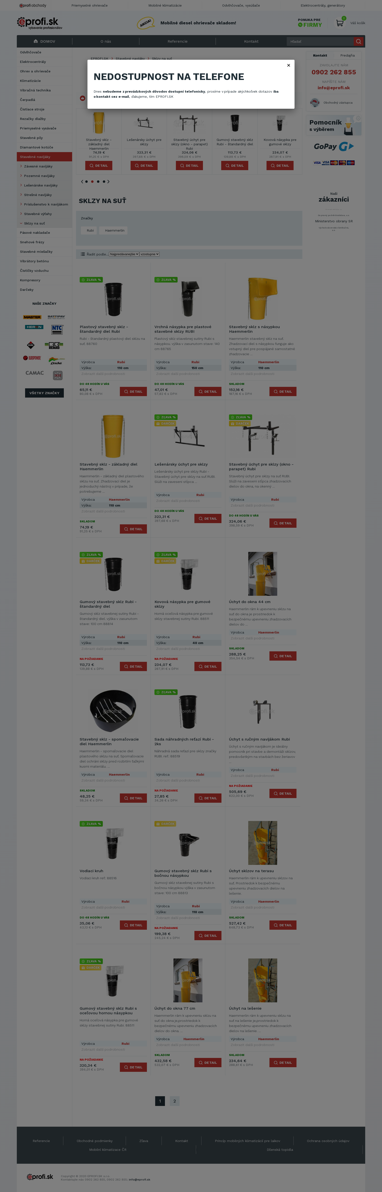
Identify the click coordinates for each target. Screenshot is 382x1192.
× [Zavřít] (289, 65)
